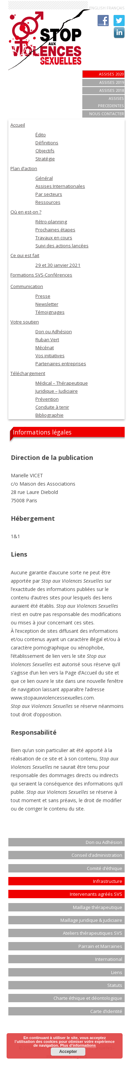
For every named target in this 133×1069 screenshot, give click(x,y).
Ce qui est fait (24, 255)
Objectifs (45, 150)
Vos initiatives (50, 355)
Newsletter (46, 304)
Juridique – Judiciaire (56, 391)
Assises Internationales (60, 186)
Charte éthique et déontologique (87, 998)
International (108, 959)
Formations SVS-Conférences (41, 275)
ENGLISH (97, 7)
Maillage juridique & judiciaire (91, 920)
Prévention (47, 399)
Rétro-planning (51, 221)
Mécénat (44, 347)
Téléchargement (27, 373)
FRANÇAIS (116, 7)
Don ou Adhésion (53, 331)
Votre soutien (24, 322)
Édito (40, 134)
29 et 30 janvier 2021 (58, 265)
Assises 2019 (111, 82)
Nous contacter (106, 113)
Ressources (47, 202)
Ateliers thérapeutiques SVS (92, 933)
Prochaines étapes (55, 229)
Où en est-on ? (25, 212)
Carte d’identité (106, 1011)
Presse (42, 296)
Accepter (68, 1051)
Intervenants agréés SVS (96, 894)
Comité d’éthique (104, 868)
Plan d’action (23, 168)
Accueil (17, 125)
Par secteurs (48, 194)
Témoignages (50, 312)
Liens (116, 972)
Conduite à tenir (52, 407)
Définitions (46, 142)
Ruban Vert (47, 339)
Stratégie (45, 158)
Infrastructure (107, 881)
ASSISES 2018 (111, 90)
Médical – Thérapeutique (61, 383)
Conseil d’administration (97, 855)
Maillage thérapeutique (97, 907)
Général (44, 178)
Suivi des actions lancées (62, 245)
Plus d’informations (78, 1045)
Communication (26, 286)
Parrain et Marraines (100, 946)
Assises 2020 (111, 74)
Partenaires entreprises (60, 363)
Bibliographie (49, 415)
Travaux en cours (53, 237)
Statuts (114, 985)
